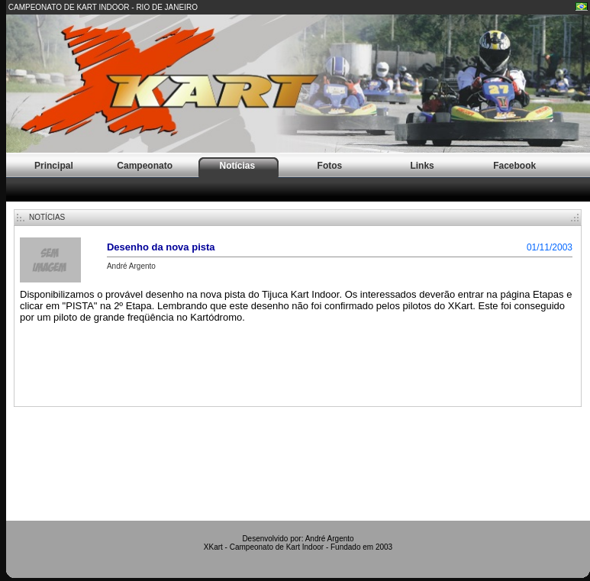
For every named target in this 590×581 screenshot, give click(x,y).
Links (422, 165)
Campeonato (144, 165)
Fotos (330, 165)
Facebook (514, 165)
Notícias (237, 165)
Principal (53, 165)
